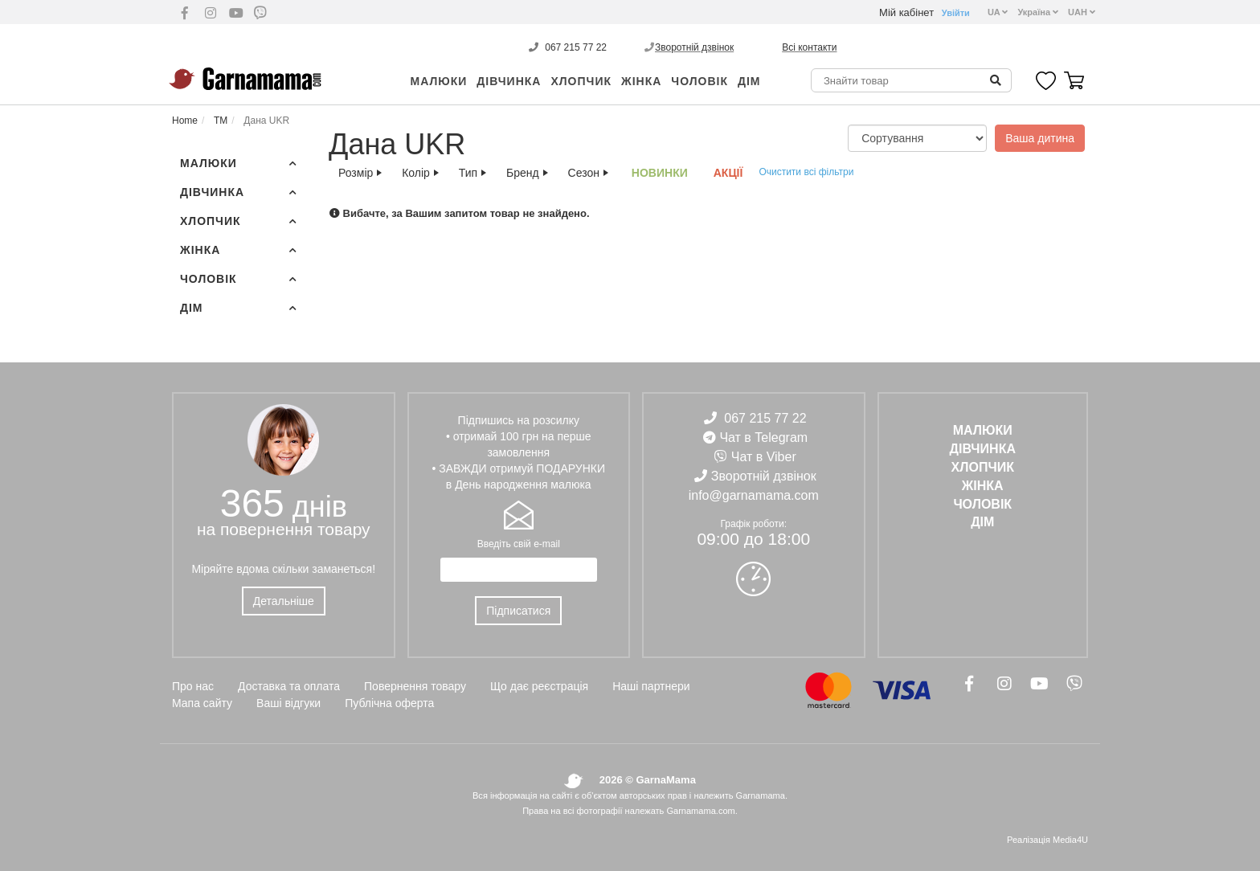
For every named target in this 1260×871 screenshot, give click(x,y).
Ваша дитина (1039, 138)
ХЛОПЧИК (581, 81)
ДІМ (749, 81)
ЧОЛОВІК (699, 81)
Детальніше (283, 601)
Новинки (660, 172)
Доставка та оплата (289, 686)
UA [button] (998, 12)
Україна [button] (1037, 12)
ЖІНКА (641, 81)
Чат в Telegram (763, 437)
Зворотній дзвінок (694, 47)
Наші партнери (651, 686)
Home (185, 120)
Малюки (439, 81)
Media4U (1070, 839)
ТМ (219, 120)
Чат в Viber (763, 457)
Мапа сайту (202, 703)
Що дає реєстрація (539, 686)
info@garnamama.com (754, 495)
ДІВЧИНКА (509, 81)
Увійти (956, 13)
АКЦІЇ (728, 172)
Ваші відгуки (288, 703)
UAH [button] (1081, 12)
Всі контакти (809, 47)
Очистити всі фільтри (806, 172)
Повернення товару (415, 686)
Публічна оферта (389, 703)
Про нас (193, 686)
